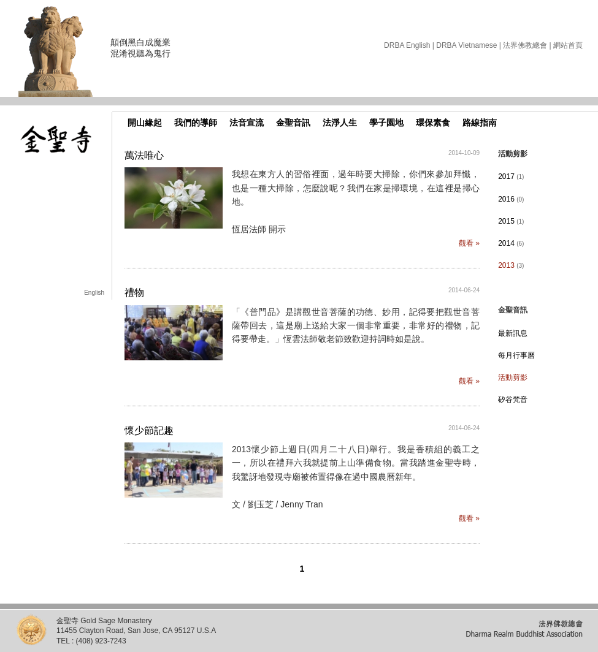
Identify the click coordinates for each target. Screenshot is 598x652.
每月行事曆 (516, 355)
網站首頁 (568, 45)
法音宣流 (246, 122)
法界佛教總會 (525, 45)
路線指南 (479, 122)
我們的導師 (195, 122)
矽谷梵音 (512, 399)
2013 (511, 265)
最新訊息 (512, 333)
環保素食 (433, 122)
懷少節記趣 (149, 430)
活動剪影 (512, 377)
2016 (511, 199)
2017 (511, 176)
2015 (511, 221)
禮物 (134, 292)
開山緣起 (145, 122)
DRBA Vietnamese (466, 45)
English (94, 292)
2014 (511, 243)
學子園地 (386, 122)
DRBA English (407, 45)
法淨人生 (340, 122)
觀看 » (469, 243)
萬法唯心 (144, 155)
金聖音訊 (293, 122)
